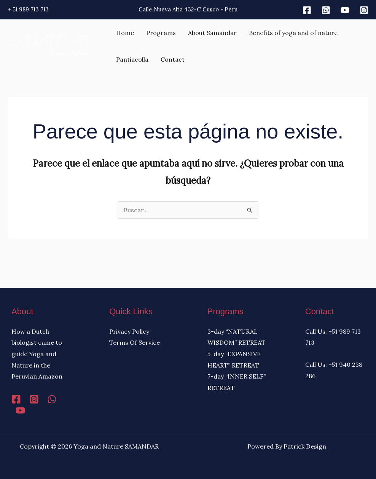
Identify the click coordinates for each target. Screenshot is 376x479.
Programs (161, 33)
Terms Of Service (134, 342)
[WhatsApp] (52, 399)
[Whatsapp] (326, 10)
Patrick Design (305, 446)
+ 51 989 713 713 (28, 9)
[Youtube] (345, 10)
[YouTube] (20, 410)
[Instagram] (364, 10)
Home (125, 33)
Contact (173, 59)
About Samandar (212, 33)
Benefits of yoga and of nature (293, 33)
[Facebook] (307, 10)
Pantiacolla (132, 59)
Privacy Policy (129, 331)
